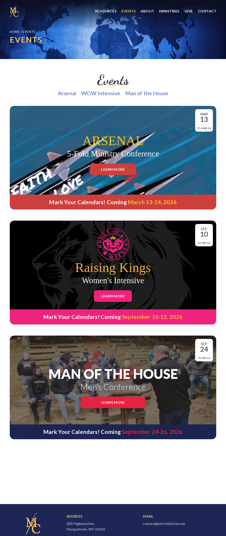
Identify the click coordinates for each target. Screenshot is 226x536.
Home (15, 32)
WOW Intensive (100, 93)
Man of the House (146, 93)
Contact (207, 11)
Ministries (169, 11)
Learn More (113, 169)
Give (188, 11)
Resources (106, 11)
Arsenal (67, 93)
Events (128, 11)
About (147, 11)
